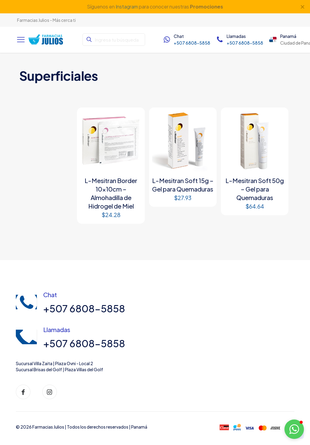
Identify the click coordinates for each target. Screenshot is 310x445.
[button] (294, 429)
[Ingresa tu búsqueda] (113, 39)
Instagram (126, 6)
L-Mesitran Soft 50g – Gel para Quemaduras (254, 189)
